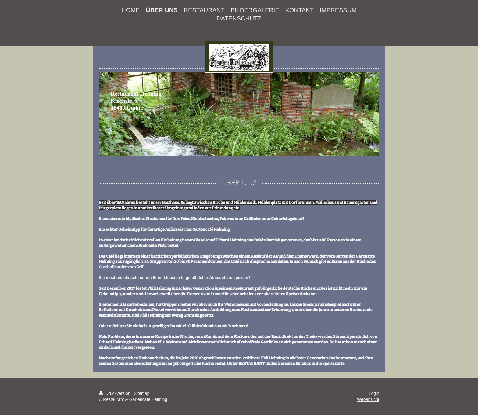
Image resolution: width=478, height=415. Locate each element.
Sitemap (141, 393)
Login (374, 393)
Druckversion (115, 393)
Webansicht (368, 399)
